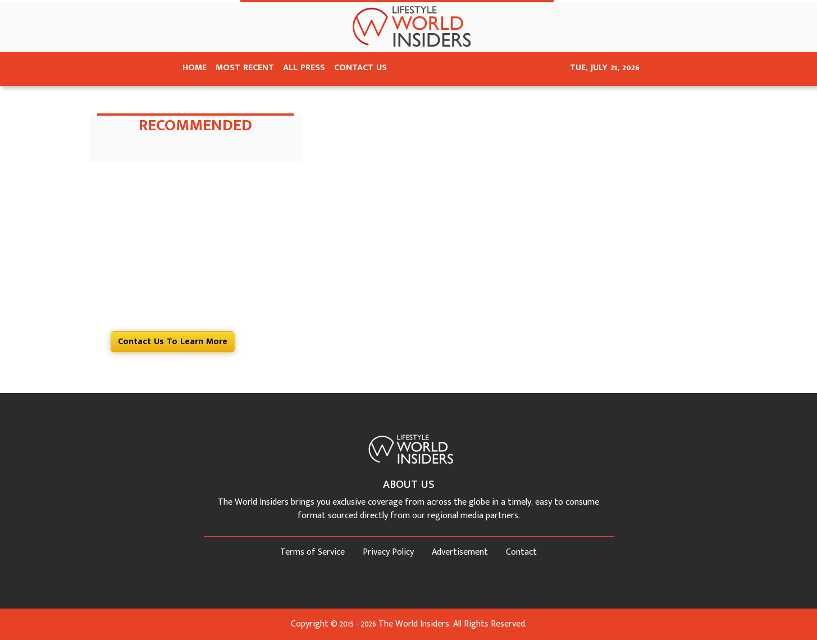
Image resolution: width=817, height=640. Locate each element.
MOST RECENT (245, 67)
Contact (521, 552)
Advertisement (460, 552)
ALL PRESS (304, 67)
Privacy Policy (388, 552)
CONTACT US (360, 67)
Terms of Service (312, 552)
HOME (194, 67)
